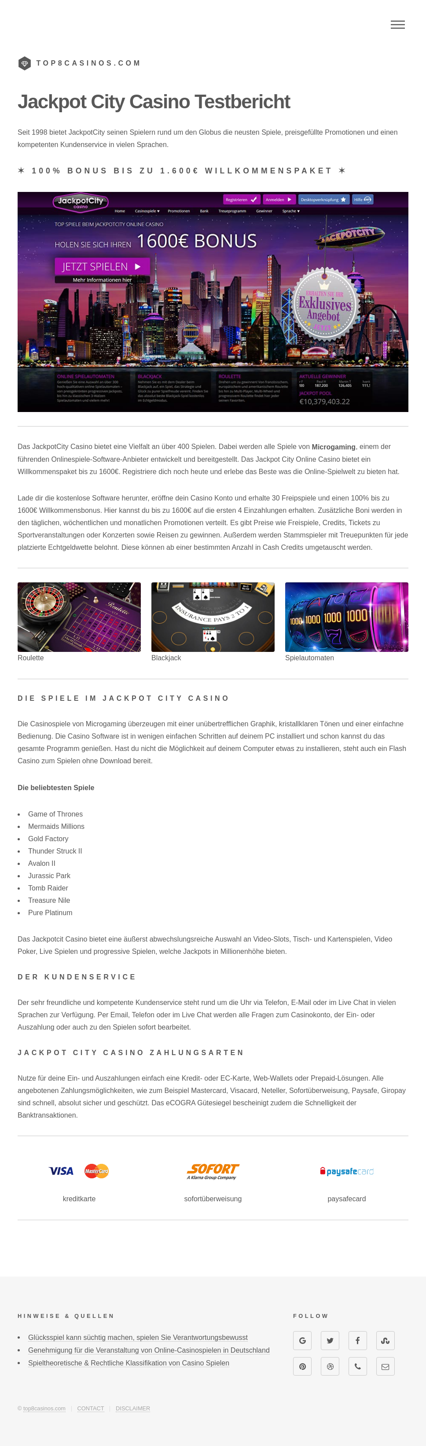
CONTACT (90, 1408)
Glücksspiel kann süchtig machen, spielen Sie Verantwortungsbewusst (138, 1337)
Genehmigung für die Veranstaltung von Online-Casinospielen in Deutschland (149, 1350)
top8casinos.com (44, 1408)
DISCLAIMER (133, 1408)
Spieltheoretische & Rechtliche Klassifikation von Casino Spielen (128, 1363)
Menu (398, 24)
